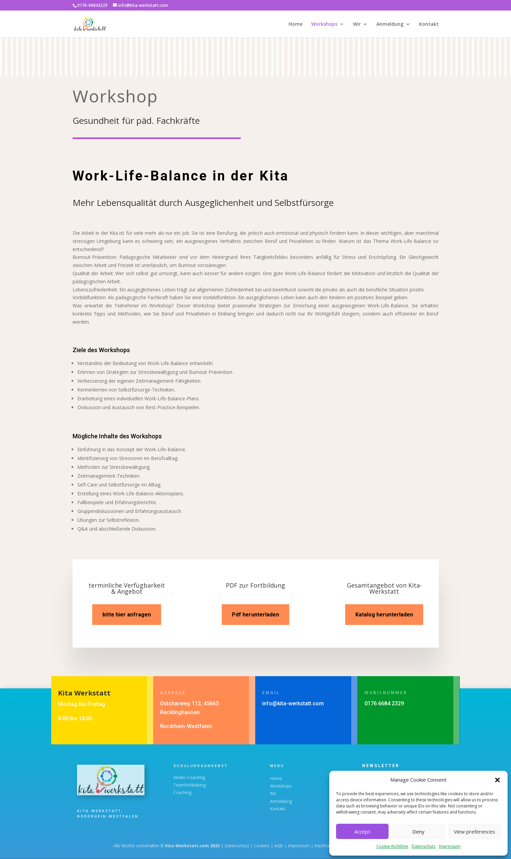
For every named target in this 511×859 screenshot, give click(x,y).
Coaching (191, 790)
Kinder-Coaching (195, 780)
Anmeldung (390, 24)
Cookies (259, 845)
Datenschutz (423, 846)
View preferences (474, 831)
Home (295, 24)
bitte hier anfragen (126, 614)
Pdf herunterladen (255, 614)
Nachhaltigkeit (303, 845)
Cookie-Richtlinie (392, 846)
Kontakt (429, 24)
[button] (497, 780)
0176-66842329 (92, 5)
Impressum (449, 846)
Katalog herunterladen (384, 614)
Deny (418, 831)
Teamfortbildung (195, 785)
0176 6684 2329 (384, 703)
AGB (270, 845)
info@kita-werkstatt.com (293, 703)
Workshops (324, 24)
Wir (357, 24)
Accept (362, 831)
